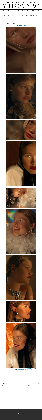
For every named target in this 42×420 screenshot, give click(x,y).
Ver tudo (39, 383)
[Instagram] (37, 10)
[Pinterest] (38, 10)
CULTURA (30, 15)
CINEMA (27, 15)
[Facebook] (36, 10)
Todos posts (3, 15)
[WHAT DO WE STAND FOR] (21, 388)
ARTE (19, 15)
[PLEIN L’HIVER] (8, 388)
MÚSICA (23, 15)
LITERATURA (35, 15)
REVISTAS (16, 15)
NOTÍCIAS (12, 15)
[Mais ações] (35, 20)
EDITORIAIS (7, 15)
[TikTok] (39, 10)
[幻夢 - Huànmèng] (34, 388)
